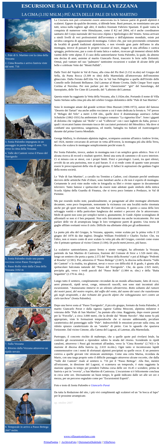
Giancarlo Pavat (100, 385)
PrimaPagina (51, 442)
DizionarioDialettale (89, 442)
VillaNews (109, 442)
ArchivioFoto (68, 442)
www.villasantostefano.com (79, 436)
